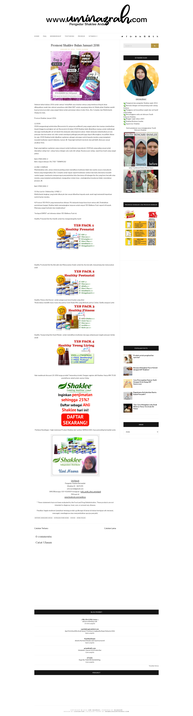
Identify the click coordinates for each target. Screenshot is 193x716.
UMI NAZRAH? (141, 99)
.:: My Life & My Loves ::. (90, 619)
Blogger (118, 710)
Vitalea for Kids (61, 518)
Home (36, 36)
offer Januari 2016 (43, 518)
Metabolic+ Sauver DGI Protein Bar (89, 650)
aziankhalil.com (90, 648)
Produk (81, 36)
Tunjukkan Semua (154, 666)
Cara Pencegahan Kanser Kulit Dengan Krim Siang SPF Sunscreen (145, 382)
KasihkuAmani (89, 639)
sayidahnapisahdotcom (90, 629)
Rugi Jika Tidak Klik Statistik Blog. (90, 660)
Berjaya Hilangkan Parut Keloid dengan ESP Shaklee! (145, 369)
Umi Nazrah (75, 481)
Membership (55, 36)
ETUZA (89, 658)
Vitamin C (93, 36)
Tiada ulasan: (82, 49)
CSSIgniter (79, 711)
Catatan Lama (110, 528)
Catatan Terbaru (41, 528)
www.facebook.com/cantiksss (75, 497)
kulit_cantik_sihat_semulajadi (91, 492)
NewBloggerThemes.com (117, 711)
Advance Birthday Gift (89, 621)
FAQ (44, 36)
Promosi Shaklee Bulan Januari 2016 (75, 45)
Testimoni (69, 36)
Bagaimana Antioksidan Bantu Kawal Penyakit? (144, 393)
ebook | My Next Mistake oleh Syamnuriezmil (90, 641)
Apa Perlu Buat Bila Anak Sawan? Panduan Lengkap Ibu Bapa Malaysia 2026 (90, 631)
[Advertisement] (141, 301)
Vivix (73, 518)
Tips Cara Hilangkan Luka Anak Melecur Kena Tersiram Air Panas (145, 407)
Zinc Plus (81, 518)
